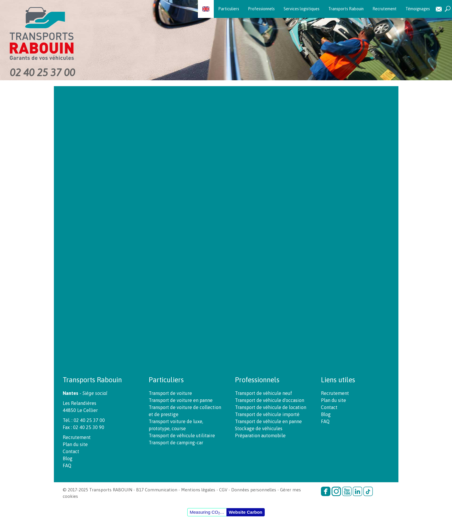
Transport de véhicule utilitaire (182, 435)
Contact (438, 9)
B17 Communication (156, 489)
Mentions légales (198, 489)
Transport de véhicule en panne (268, 421)
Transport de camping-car (176, 442)
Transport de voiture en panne (181, 400)
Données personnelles (253, 489)
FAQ (67, 465)
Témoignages (417, 8)
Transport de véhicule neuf (263, 393)
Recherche (447, 9)
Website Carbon (245, 512)
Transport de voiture (170, 393)
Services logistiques (301, 8)
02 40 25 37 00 (42, 72)
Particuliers (228, 8)
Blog (67, 458)
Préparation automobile (260, 435)
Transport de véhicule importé (267, 414)
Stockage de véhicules (258, 428)
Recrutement (384, 8)
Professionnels (261, 8)
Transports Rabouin (346, 8)
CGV (223, 489)
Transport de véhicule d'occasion (269, 400)
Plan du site (75, 444)
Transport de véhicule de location (270, 407)
